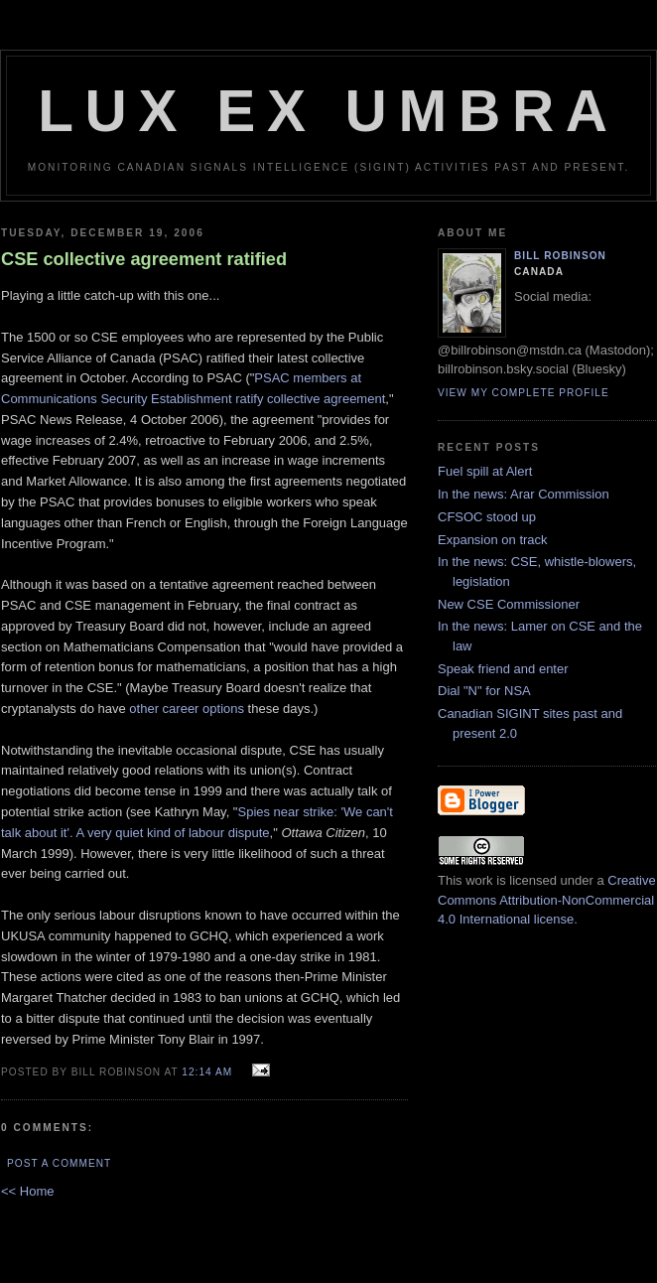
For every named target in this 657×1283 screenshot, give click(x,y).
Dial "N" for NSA (484, 690)
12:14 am (207, 1072)
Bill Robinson (560, 255)
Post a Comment (59, 1163)
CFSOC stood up (487, 516)
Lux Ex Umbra (328, 110)
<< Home (27, 1191)
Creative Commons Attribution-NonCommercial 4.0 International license (547, 900)
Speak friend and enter (503, 668)
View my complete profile (523, 392)
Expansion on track (493, 539)
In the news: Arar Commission (523, 494)
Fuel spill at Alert (485, 471)
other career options (186, 708)
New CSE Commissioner (509, 604)
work (478, 880)
